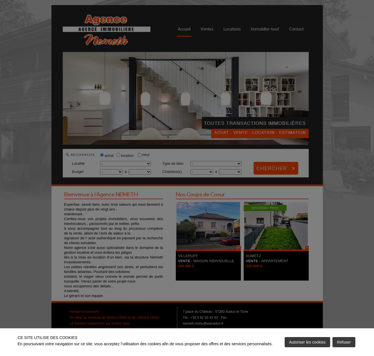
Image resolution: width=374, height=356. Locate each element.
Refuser (344, 342)
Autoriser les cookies (307, 342)
